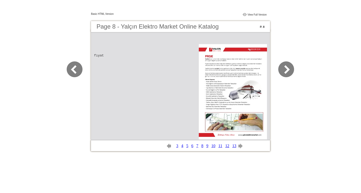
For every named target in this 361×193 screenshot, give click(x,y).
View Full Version (257, 14)
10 (213, 146)
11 (220, 146)
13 (234, 146)
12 (227, 146)
